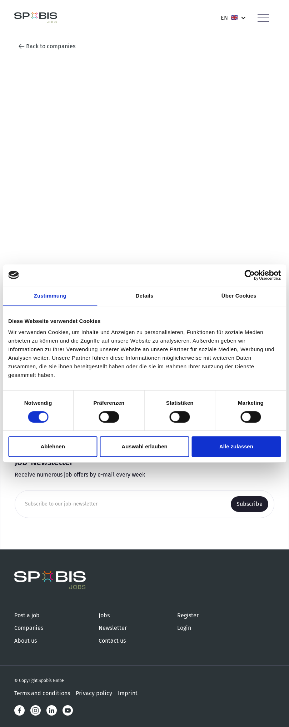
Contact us (112, 640)
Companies (28, 627)
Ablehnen (53, 446)
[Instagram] (35, 710)
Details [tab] (145, 296)
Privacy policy (94, 693)
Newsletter (113, 627)
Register (188, 615)
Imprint (128, 693)
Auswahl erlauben (144, 446)
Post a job (27, 615)
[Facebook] (19, 710)
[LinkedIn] (51, 710)
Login (184, 627)
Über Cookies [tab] (238, 296)
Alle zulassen (236, 446)
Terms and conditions (42, 693)
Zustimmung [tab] (50, 296)
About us (25, 640)
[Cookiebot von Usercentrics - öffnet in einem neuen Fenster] (249, 275)
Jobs (104, 615)
